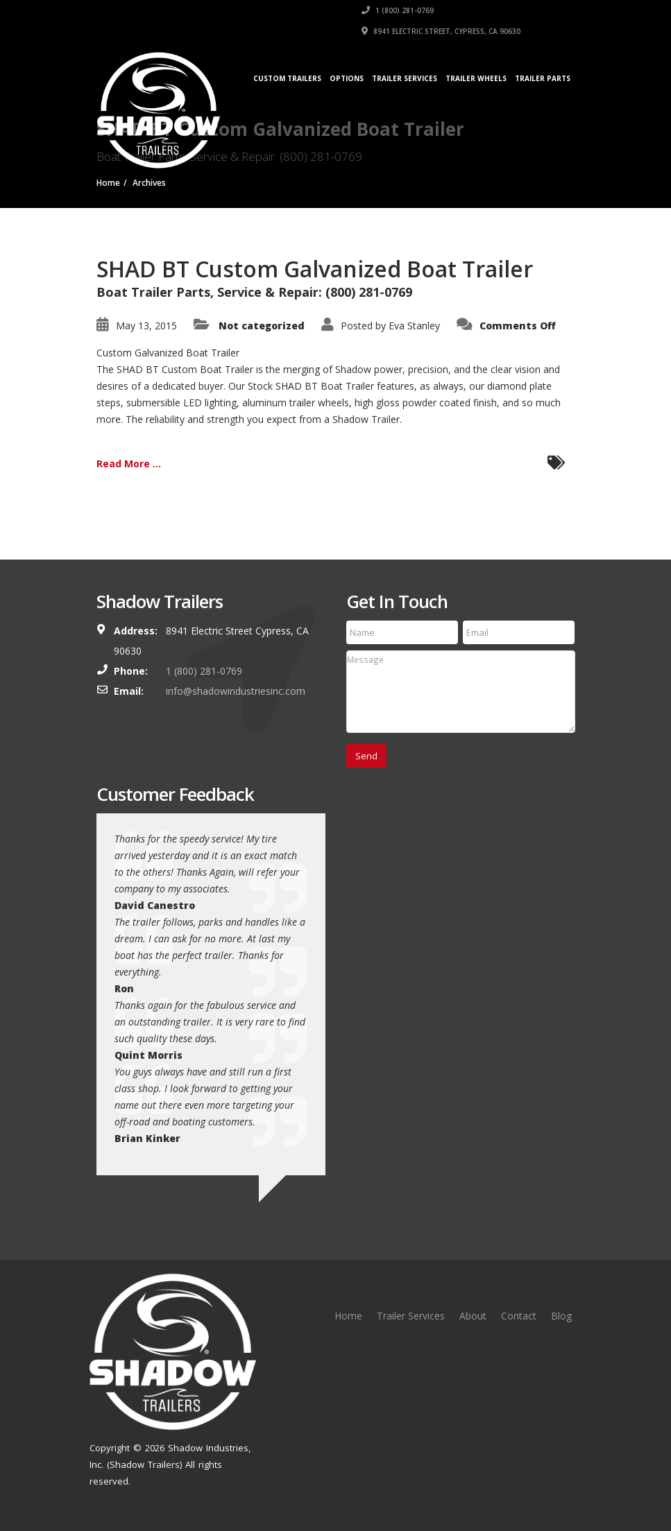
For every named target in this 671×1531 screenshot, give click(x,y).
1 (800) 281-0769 (398, 10)
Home (348, 1315)
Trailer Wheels (476, 78)
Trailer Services (404, 78)
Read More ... (128, 463)
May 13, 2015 (146, 325)
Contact (518, 1315)
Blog (561, 1315)
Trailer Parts (542, 78)
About (472, 1315)
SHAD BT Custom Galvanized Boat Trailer (314, 269)
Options (347, 78)
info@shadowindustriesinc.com (235, 691)
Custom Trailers (287, 78)
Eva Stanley (414, 325)
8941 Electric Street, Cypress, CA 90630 (441, 31)
